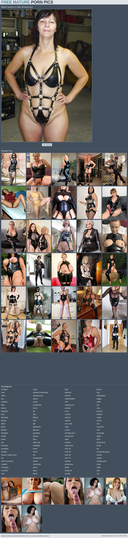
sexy (98, 408)
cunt (2, 474)
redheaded (101, 396)
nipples (67, 421)
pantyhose (69, 464)
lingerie (68, 396)
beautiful (4, 411)
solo (98, 430)
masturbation (70, 399)
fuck (34, 421)
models (68, 408)
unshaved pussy (103, 452)
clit (2, 458)
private (67, 474)
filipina (35, 417)
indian (35, 461)
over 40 (68, 449)
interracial (37, 464)
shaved (99, 411)
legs (66, 389)
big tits (3, 421)
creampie (5, 467)
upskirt (99, 455)
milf (66, 402)
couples (4, 464)
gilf (34, 424)
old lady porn (70, 433)
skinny (99, 421)
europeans (37, 405)
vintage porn (102, 461)
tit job (99, 445)
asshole (4, 402)
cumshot (4, 470)
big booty (4, 417)
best (2, 414)
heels (35, 449)
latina (35, 474)
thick (98, 439)
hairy (35, 439)
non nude (68, 424)
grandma (36, 433)
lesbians (68, 392)
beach (3, 408)
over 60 (68, 455)
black (3, 427)
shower (99, 414)
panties (68, 461)
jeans (35, 467)
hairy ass (36, 442)
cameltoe (4, 449)
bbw (2, 405)
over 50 (68, 452)
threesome (101, 442)
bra (2, 442)
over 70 (68, 458)
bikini (3, 424)
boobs (3, 436)
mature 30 (69, 445)
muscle (67, 414)
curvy (35, 389)
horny (35, 452)
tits (98, 449)
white (99, 467)
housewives (37, 458)
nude (67, 427)
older (67, 439)
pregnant (68, 470)
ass (2, 399)
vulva (99, 464)
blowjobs (4, 433)
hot (34, 455)
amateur (4, 389)
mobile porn (69, 405)
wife (98, 470)
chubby (4, 452)
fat (34, 411)
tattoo (99, 436)
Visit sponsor (47, 145)
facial (35, 408)
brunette (4, 445)
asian (3, 396)
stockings (100, 433)
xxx (98, 474)
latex (35, 470)
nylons (67, 430)
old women (69, 436)
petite (67, 467)
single (99, 417)
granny (35, 436)
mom (67, 411)
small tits (100, 427)
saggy (99, 399)
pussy (99, 389)
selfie (99, 402)
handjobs (36, 445)
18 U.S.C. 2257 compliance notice (37, 536)
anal (2, 392)
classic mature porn (9, 455)
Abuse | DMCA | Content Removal (13, 536)
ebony (35, 399)
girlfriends (37, 427)
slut (98, 424)
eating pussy (38, 396)
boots (3, 439)
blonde (3, 430)
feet (34, 414)
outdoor (68, 442)
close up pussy (7, 461)
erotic (35, 402)
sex (98, 405)
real (98, 392)
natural (67, 417)
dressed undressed (40, 392)
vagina (99, 458)
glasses (36, 430)
